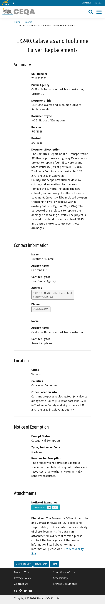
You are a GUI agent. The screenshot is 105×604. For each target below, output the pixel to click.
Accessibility (60, 578)
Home (17, 21)
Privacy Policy (22, 578)
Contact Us (86, 3)
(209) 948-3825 (40, 309)
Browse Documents (65, 584)
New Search (41, 563)
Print (54, 563)
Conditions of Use (64, 572)
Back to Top (21, 572)
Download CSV (23, 563)
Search (28, 21)
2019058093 (45, 507)
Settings (98, 3)
